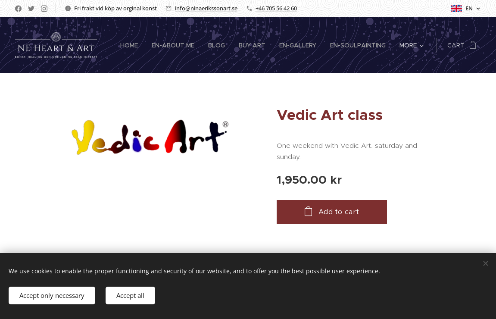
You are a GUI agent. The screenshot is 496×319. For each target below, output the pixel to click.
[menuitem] (131, 45)
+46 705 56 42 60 (276, 8)
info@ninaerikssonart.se (206, 8)
